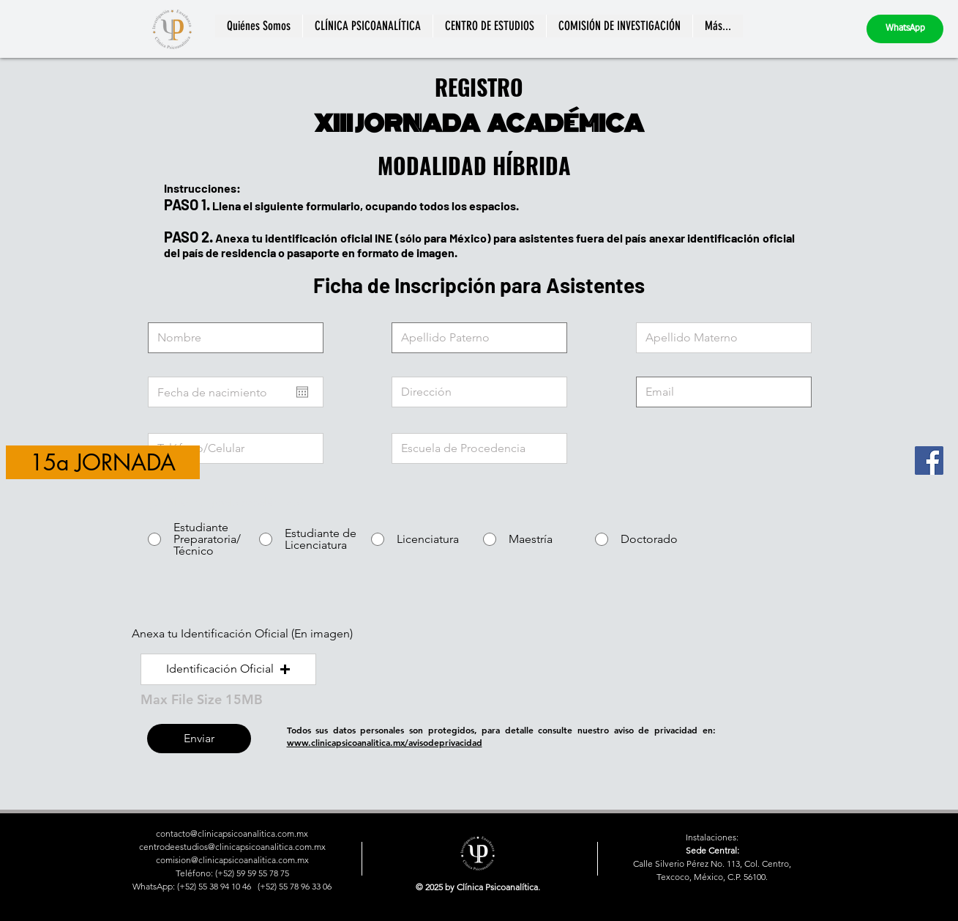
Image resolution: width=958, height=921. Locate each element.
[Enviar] (199, 738)
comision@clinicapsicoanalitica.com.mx (232, 859)
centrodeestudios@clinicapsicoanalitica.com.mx (232, 846)
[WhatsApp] (905, 29)
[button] (228, 669)
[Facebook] (929, 460)
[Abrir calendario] (302, 392)
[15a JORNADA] (103, 462)
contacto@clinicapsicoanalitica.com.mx (232, 833)
